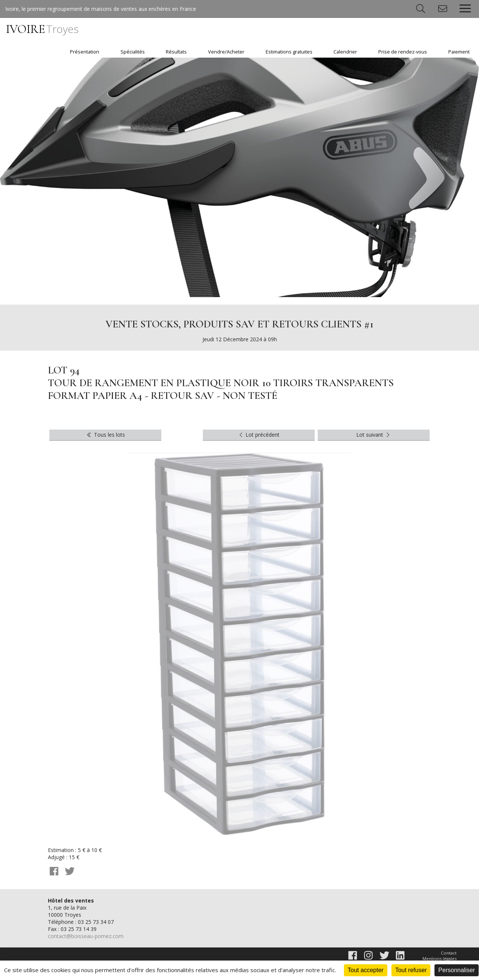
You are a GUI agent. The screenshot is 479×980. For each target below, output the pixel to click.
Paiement (459, 52)
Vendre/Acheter (226, 52)
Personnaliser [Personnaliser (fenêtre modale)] (456, 970)
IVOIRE (42, 29)
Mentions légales (439, 958)
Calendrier (345, 52)
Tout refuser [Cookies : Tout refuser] (411, 970)
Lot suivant (373, 434)
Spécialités (132, 52)
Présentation (84, 52)
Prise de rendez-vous (402, 52)
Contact (449, 953)
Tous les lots (105, 434)
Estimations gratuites (289, 52)
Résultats (176, 52)
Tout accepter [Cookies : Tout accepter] (366, 970)
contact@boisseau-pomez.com (85, 936)
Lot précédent (259, 434)
